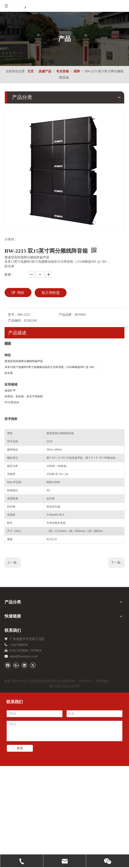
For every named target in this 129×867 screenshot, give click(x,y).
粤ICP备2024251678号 (64, 686)
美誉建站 (102, 681)
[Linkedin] (24, 665)
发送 (20, 748)
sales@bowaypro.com (23, 656)
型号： (13, 314)
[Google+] (16, 665)
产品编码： (16, 320)
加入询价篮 (50, 293)
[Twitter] (33, 665)
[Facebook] (7, 665)
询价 (18, 292)
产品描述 (17, 332)
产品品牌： (67, 314)
